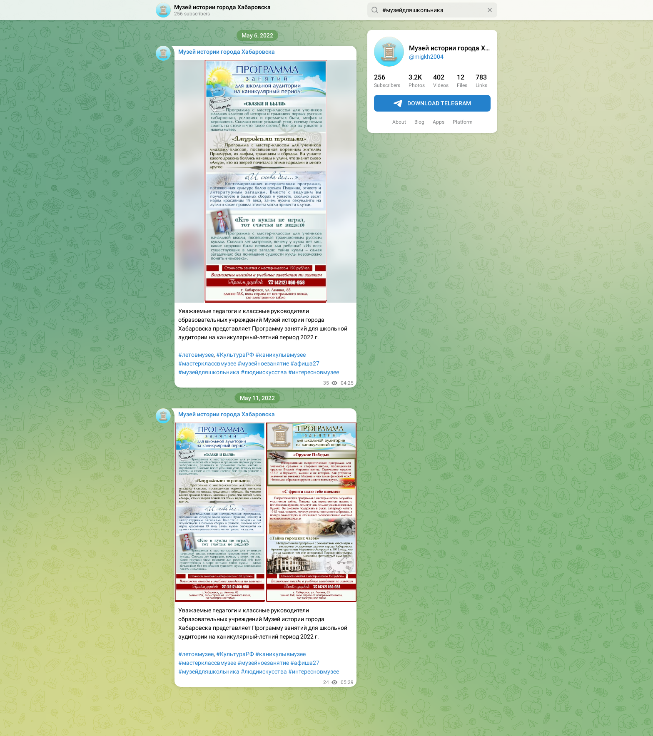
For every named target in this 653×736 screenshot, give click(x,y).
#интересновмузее (313, 372)
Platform (463, 122)
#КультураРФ (235, 354)
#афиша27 (304, 363)
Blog (419, 122)
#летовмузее (196, 354)
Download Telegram (432, 103)
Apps (438, 122)
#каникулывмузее (280, 354)
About (399, 122)
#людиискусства (264, 372)
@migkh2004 (426, 56)
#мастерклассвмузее (207, 363)
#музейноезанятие (263, 363)
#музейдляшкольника (208, 372)
